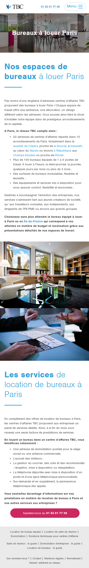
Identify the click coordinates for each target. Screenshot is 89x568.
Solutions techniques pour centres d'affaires (53, 536)
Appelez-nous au (45, 513)
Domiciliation (18, 536)
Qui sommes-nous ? (18, 558)
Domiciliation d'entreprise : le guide (60, 543)
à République (62, 150)
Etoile (59, 155)
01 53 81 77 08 (50, 7)
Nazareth (76, 146)
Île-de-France (33, 221)
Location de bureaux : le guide (44, 548)
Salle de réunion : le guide (22, 543)
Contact (37, 558)
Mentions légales (54, 558)
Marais (34, 150)
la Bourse (60, 146)
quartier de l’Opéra (25, 146)
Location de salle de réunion (60, 531)
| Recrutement (73, 558)
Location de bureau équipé (25, 531)
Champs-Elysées (24, 155)
